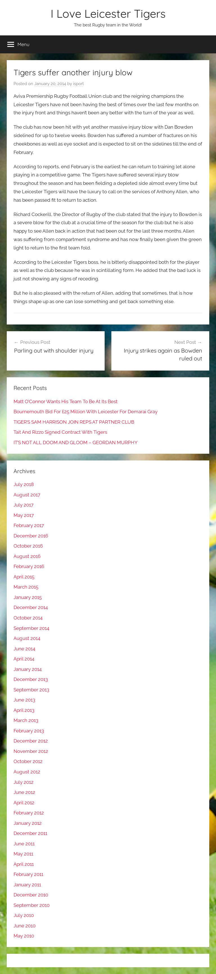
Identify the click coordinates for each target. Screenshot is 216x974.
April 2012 (24, 802)
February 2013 (29, 731)
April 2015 (24, 577)
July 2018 (24, 484)
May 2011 (23, 854)
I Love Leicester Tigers (108, 13)
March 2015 (26, 587)
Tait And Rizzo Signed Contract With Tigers (60, 432)
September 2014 (31, 628)
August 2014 (27, 638)
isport (78, 83)
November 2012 (31, 751)
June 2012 (24, 792)
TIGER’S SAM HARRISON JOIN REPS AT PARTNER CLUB (74, 422)
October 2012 (28, 761)
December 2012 (31, 741)
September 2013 (31, 690)
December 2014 (31, 607)
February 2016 (29, 566)
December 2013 (31, 679)
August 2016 (27, 556)
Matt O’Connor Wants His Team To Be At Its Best (66, 401)
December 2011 (30, 833)
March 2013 (26, 720)
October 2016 (28, 546)
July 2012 (23, 782)
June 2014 (24, 648)
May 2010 (24, 936)
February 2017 (29, 525)
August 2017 (27, 495)
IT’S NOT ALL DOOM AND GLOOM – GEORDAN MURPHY (76, 442)
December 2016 (31, 536)
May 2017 (24, 515)
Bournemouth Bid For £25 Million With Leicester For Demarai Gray (86, 411)
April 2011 (24, 864)
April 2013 (24, 710)
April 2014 (24, 659)
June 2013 (24, 700)
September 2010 (32, 905)
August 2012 (27, 772)
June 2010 (24, 925)
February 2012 (29, 813)
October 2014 (28, 618)
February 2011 (28, 874)
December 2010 (31, 895)
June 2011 (24, 843)
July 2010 (24, 915)
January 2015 (28, 597)
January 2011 (27, 884)
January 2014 (28, 669)
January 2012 (28, 823)
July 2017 (23, 505)
